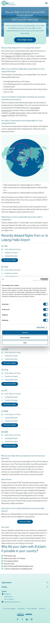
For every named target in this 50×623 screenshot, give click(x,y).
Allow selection (25, 337)
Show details (41, 327)
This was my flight (9, 260)
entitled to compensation (22, 53)
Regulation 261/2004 (12, 56)
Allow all (25, 332)
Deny (25, 342)
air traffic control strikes (17, 113)
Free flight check (25, 40)
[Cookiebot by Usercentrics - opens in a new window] (40, 279)
